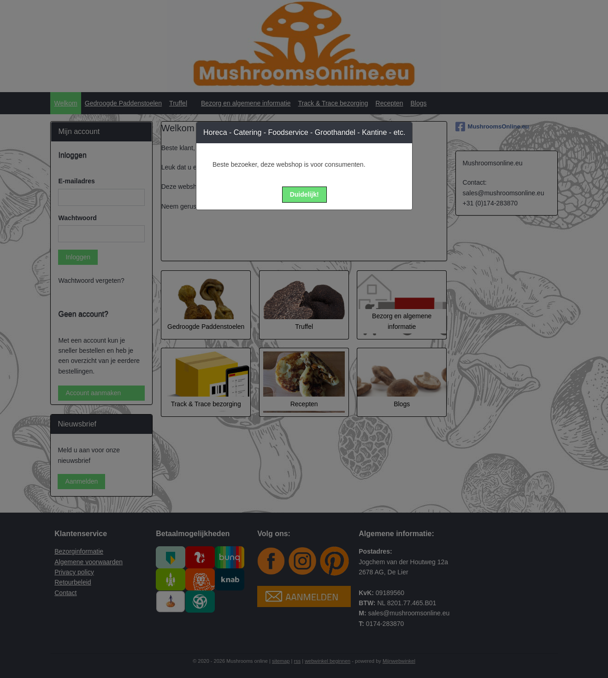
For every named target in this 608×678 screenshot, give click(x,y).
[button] (304, 195)
